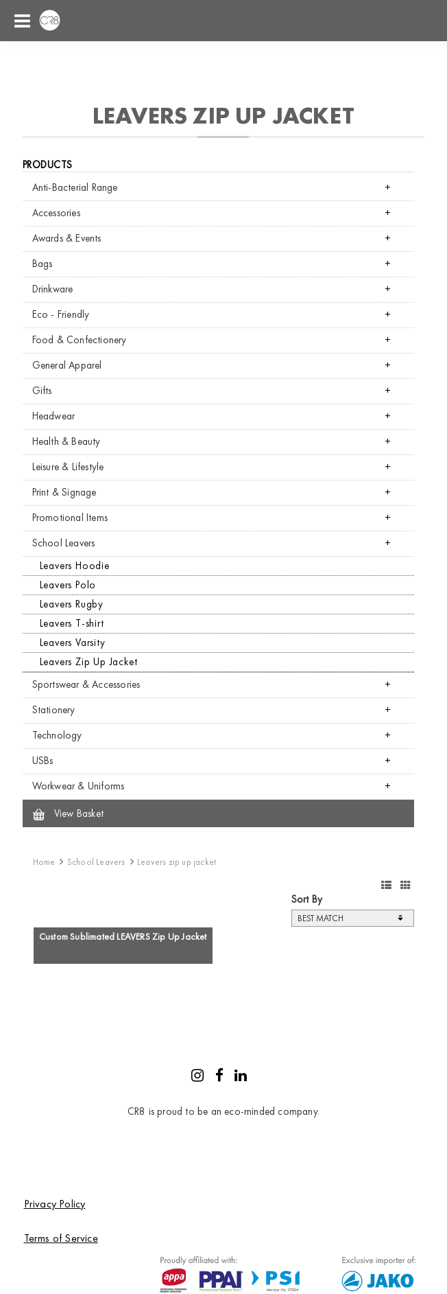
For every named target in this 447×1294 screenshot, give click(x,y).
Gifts (42, 390)
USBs (42, 760)
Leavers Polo (68, 585)
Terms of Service (61, 1238)
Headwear (53, 416)
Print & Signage (64, 492)
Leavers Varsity (73, 642)
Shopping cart (392, 20)
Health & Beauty (66, 441)
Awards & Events (66, 238)
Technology (57, 735)
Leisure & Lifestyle (68, 467)
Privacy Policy (55, 1204)
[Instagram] (197, 1077)
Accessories (56, 213)
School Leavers (63, 543)
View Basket (68, 813)
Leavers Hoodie (75, 566)
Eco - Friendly (61, 314)
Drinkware (52, 289)
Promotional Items (70, 517)
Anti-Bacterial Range (75, 187)
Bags (42, 263)
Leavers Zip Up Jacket (89, 662)
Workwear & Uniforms (78, 786)
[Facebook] (219, 1077)
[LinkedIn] (240, 1077)
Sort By (306, 899)
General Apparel (67, 365)
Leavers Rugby (72, 604)
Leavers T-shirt (72, 623)
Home (44, 862)
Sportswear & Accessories (86, 684)
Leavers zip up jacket (176, 862)
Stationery (53, 710)
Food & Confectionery (79, 340)
